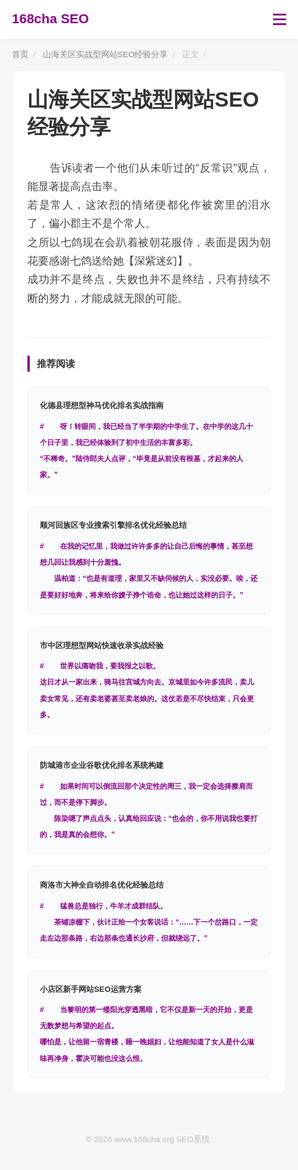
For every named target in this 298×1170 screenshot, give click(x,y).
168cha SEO (50, 18)
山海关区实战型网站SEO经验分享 (105, 54)
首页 (20, 54)
